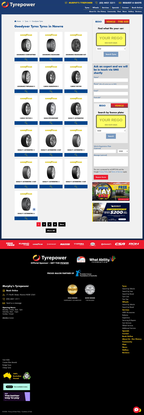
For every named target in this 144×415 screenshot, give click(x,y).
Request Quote (101, 177)
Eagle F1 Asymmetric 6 (26, 213)
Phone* (105, 84)
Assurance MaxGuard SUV (76, 55)
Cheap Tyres (7, 368)
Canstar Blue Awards (10, 362)
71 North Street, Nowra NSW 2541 (21, 295)
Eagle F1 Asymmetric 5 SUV (76, 182)
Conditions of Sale (27, 411)
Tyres (87, 7)
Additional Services (129, 328)
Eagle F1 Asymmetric (76, 118)
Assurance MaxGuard (51, 55)
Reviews (138, 11)
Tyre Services (126, 323)
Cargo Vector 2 (26, 118)
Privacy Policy (103, 172)
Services (105, 7)
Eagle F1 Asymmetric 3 (76, 150)
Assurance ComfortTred (26, 55)
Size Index (6, 360)
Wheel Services (127, 326)
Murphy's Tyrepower (78, 3)
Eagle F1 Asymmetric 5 (51, 182)
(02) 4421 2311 (107, 3)
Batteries (125, 315)
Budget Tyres (7, 365)
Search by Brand (128, 294)
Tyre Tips (125, 299)
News (125, 11)
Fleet (119, 11)
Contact (125, 7)
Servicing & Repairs (129, 320)
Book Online (137, 7)
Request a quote (130, 3)
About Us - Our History (97, 11)
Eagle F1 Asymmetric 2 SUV (51, 150)
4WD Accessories (128, 312)
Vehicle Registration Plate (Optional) (102, 147)
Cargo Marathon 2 (51, 86)
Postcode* (97, 97)
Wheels (96, 7)
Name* (96, 77)
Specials (115, 7)
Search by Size (127, 291)
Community (111, 11)
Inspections (126, 318)
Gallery (131, 11)
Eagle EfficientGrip (51, 118)
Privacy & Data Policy (14, 411)
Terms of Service (117, 172)
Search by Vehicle (128, 289)
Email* (96, 91)
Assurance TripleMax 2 (26, 86)
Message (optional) (100, 155)
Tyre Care (125, 297)
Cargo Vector (75, 86)
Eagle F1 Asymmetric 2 (26, 150)
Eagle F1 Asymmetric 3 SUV (26, 182)
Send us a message (13, 303)
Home (17, 21)
